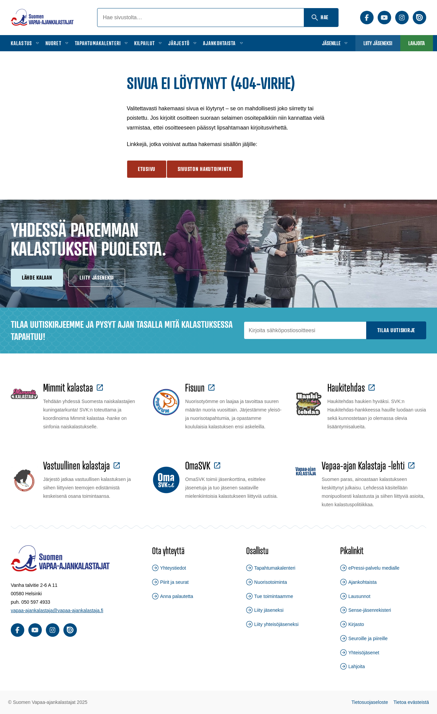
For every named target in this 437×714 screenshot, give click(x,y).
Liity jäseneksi (377, 43)
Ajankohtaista (219, 43)
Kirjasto (356, 624)
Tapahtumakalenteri (98, 43)
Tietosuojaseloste (369, 702)
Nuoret (53, 43)
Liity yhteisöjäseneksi (276, 624)
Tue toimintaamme (273, 596)
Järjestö (179, 43)
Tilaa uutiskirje (396, 330)
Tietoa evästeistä (411, 702)
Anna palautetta (176, 596)
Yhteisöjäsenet (363, 652)
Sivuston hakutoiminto (205, 169)
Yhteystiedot (173, 568)
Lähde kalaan (37, 277)
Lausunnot (359, 596)
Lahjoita (416, 43)
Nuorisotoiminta (270, 582)
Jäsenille (331, 43)
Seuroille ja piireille (368, 638)
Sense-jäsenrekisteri (369, 610)
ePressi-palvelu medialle (374, 568)
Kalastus (21, 43)
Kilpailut (144, 43)
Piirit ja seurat (174, 582)
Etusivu (146, 169)
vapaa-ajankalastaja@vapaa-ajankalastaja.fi (57, 610)
